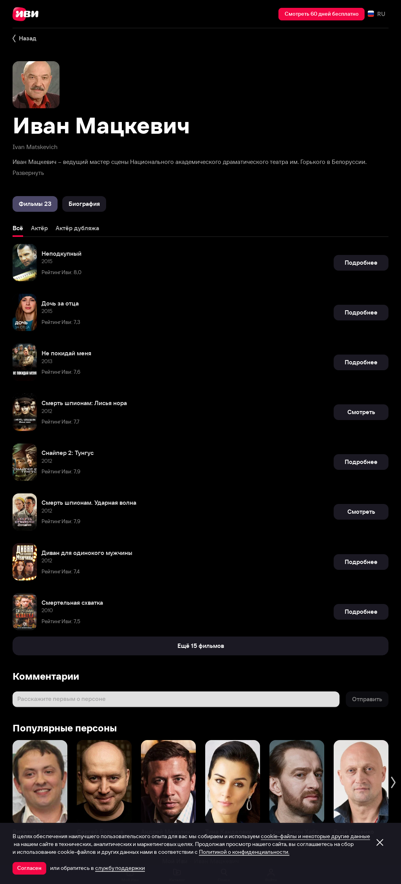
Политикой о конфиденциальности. (244, 852)
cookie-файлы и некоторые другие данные (315, 836)
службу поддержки (120, 868)
